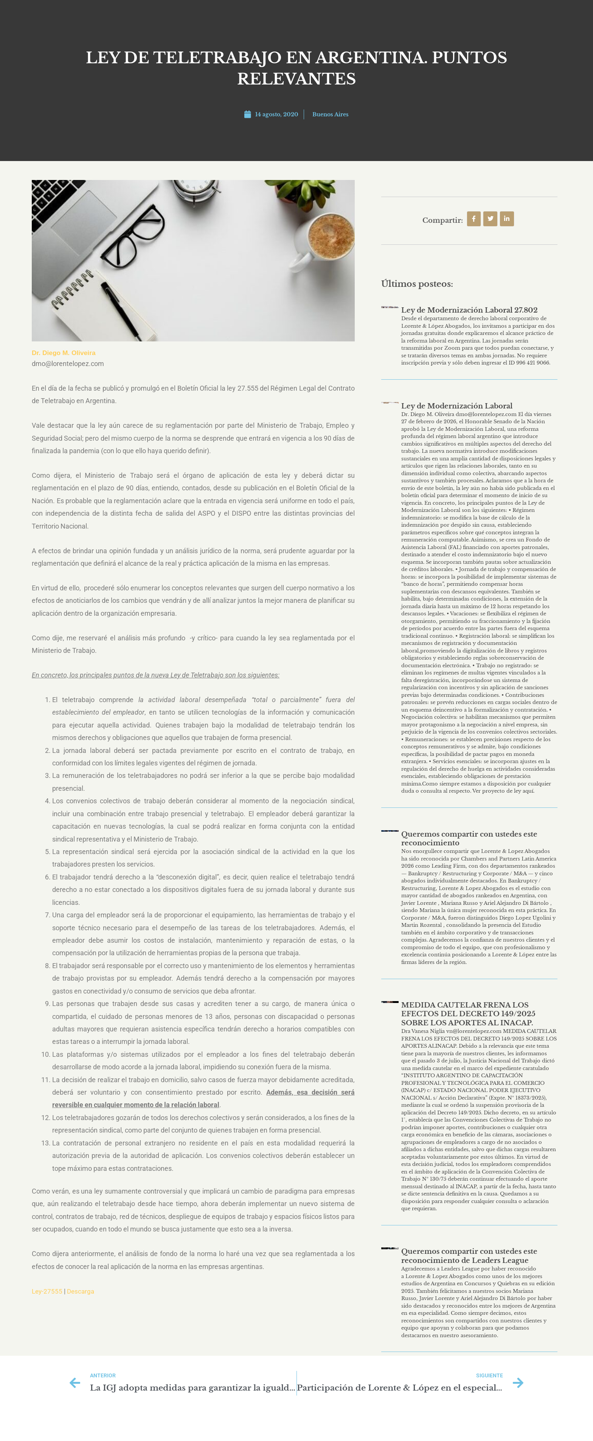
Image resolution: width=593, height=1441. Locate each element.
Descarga (82, 1291)
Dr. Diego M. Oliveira (65, 353)
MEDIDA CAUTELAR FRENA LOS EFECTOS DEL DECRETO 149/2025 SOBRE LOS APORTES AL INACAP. (468, 1014)
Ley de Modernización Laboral (456, 406)
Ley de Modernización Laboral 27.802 (469, 310)
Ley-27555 (48, 1291)
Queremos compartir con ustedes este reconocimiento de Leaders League (469, 1255)
